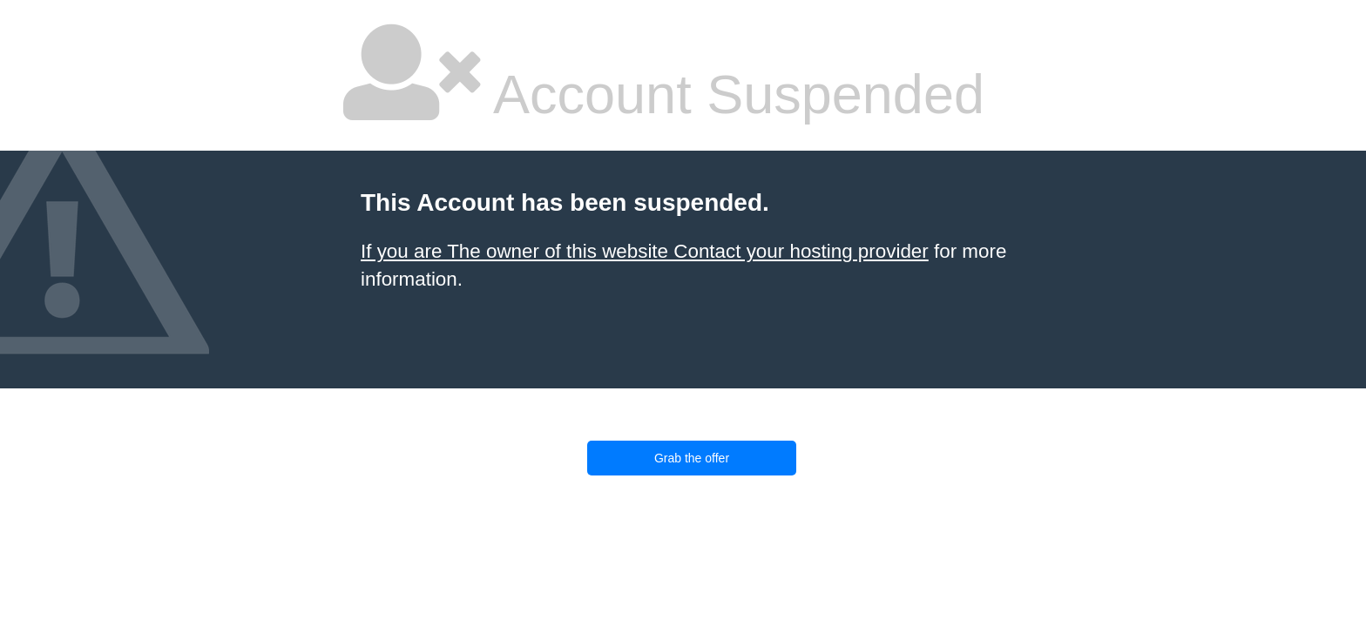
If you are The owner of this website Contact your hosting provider (645, 251)
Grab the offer (691, 458)
